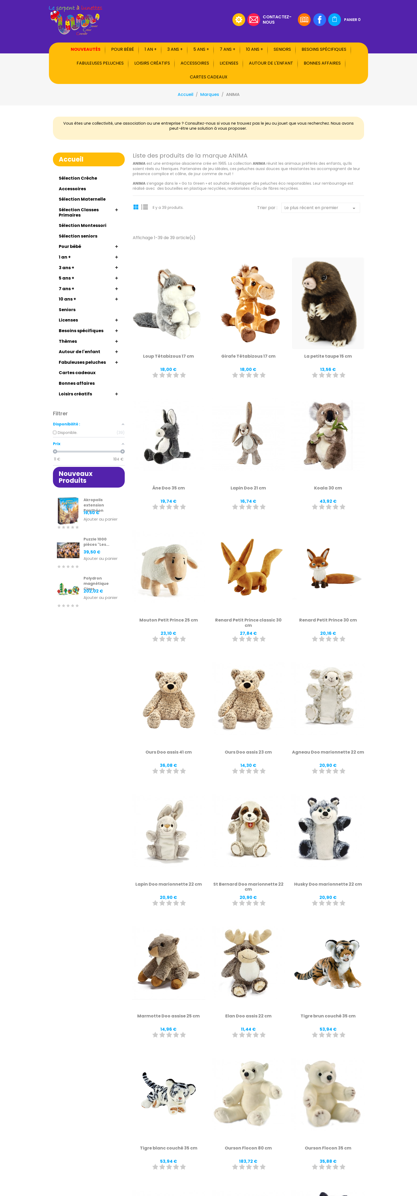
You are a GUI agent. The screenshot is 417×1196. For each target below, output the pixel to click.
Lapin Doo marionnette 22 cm (168, 884)
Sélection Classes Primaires (79, 212)
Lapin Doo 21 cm (248, 488)
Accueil (71, 159)
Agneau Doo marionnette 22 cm (328, 752)
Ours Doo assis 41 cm (168, 752)
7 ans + (227, 49)
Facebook (319, 19)
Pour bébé (122, 49)
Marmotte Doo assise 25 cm (168, 1016)
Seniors (282, 49)
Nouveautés (86, 49)
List (145, 207)
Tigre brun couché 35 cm (328, 1016)
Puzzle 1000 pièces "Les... (96, 541)
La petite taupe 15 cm (328, 356)
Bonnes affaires (322, 63)
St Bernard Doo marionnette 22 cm (248, 887)
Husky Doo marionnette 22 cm (328, 884)
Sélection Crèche (78, 178)
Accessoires (195, 63)
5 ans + (201, 49)
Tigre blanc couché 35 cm (168, 1148)
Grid (137, 207)
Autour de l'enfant (271, 63)
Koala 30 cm (328, 488)
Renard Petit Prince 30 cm (328, 620)
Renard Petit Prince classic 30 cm (248, 622)
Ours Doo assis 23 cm (248, 752)
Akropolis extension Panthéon (94, 505)
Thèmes (68, 341)
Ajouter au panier (101, 519)
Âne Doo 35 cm (168, 488)
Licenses (229, 63)
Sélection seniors (78, 236)
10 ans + (254, 49)
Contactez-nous (277, 19)
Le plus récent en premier (320, 208)
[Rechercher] (196, 19)
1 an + (151, 49)
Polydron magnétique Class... (96, 583)
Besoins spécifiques (324, 49)
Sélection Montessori (82, 225)
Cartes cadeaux (208, 77)
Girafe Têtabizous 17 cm (248, 356)
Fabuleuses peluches (100, 63)
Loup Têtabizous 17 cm (168, 356)
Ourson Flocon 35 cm (328, 1148)
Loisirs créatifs (152, 63)
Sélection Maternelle (82, 199)
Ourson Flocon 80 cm (248, 1148)
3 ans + (175, 49)
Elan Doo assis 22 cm (248, 1016)
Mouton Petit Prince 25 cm (168, 620)
